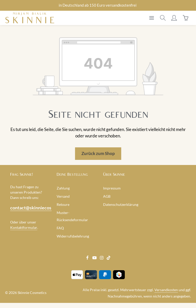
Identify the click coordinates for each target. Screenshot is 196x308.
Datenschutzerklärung (120, 204)
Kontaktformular (23, 227)
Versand (63, 196)
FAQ (60, 228)
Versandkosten (166, 290)
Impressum (112, 188)
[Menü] (151, 18)
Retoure (63, 204)
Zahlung (63, 188)
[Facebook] (87, 258)
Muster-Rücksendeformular (72, 216)
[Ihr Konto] (174, 18)
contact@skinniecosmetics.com (28, 207)
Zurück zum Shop (98, 153)
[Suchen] (163, 18)
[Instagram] (102, 258)
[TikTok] (108, 258)
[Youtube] (94, 258)
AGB (107, 196)
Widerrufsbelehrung (73, 236)
